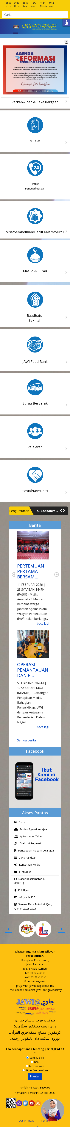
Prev (14, 574)
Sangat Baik (35, 1057)
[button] (61, 510)
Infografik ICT (24, 897)
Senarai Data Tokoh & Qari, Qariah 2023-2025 (33, 906)
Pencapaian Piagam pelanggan (34, 850)
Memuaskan (35, 1066)
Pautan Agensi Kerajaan (31, 829)
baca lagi (43, 623)
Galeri (20, 822)
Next (56, 574)
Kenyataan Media (27, 864)
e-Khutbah (23, 871)
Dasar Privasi (27, 1120)
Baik (35, 1062)
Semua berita (26, 740)
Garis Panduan (25, 857)
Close (66, 41)
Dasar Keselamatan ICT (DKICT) (30, 881)
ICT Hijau (21, 890)
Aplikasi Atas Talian (28, 836)
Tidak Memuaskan (35, 1070)
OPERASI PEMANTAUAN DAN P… (32, 669)
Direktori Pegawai (27, 843)
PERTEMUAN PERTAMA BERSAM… (30, 571)
